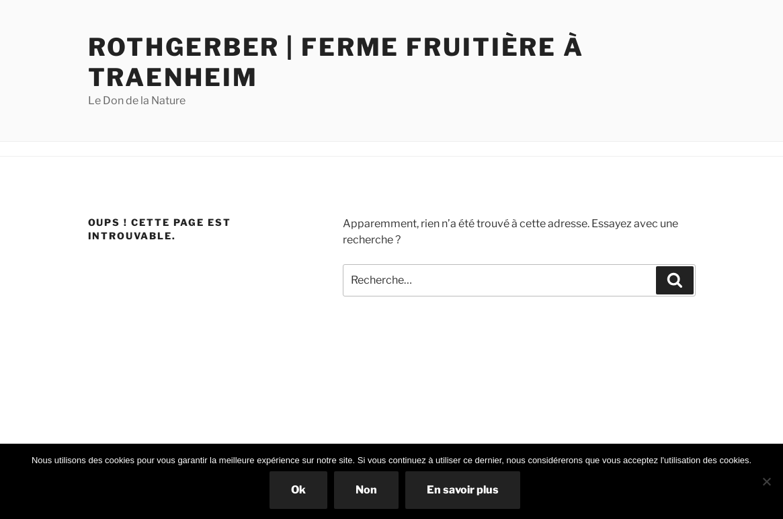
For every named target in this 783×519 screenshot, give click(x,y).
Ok (298, 489)
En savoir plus (463, 489)
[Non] (766, 481)
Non (366, 489)
